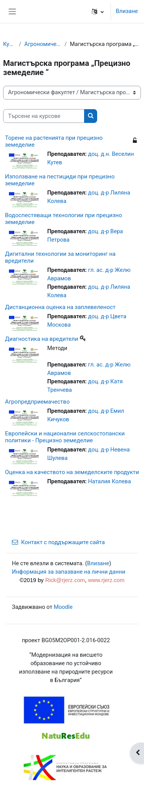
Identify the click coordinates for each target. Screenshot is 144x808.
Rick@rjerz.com (65, 580)
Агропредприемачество (37, 401)
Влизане (127, 11)
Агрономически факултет (42, 44)
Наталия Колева (109, 481)
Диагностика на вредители (41, 338)
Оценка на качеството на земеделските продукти (72, 472)
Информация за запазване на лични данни (68, 571)
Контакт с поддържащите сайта (58, 542)
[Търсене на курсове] (43, 116)
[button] (97, 11)
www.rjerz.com (106, 580)
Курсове (9, 44)
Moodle (63, 607)
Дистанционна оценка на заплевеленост (60, 307)
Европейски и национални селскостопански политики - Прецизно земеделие (65, 437)
